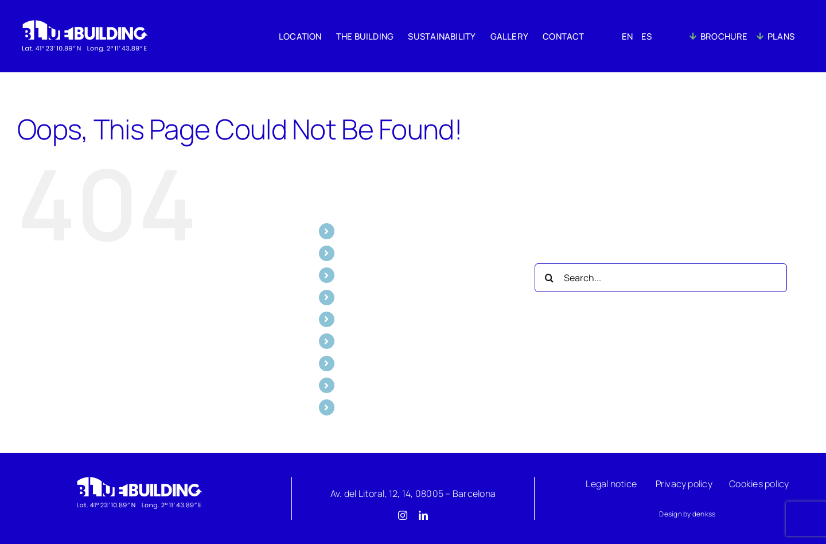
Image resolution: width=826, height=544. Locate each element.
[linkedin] (423, 515)
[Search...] (661, 277)
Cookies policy (759, 483)
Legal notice (611, 483)
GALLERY (360, 297)
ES (346, 363)
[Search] (549, 277)
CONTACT (362, 319)
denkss (703, 514)
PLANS (355, 407)
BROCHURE (365, 385)
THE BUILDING (370, 253)
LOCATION (362, 230)
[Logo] (139, 479)
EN (346, 341)
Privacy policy (684, 483)
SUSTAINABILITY (375, 275)
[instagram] (402, 515)
